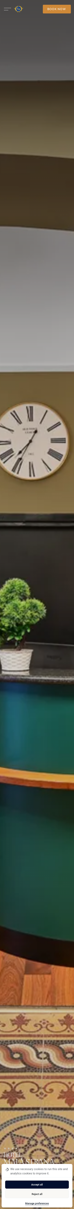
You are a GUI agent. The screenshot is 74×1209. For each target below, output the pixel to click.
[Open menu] (7, 9)
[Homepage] (18, 9)
